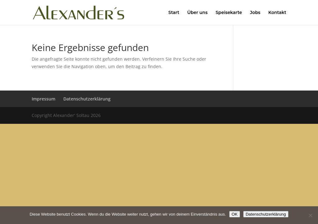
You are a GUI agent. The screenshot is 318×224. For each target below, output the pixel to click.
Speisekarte (229, 12)
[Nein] (310, 215)
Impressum (43, 99)
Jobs (255, 12)
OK (235, 214)
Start (173, 12)
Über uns (197, 12)
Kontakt (277, 12)
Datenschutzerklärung (87, 99)
